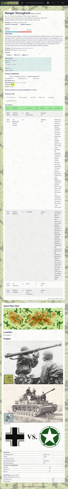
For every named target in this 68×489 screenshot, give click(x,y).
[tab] (11, 97)
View (49, 299)
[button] (35, 3)
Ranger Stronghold (15, 18)
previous (34, 16)
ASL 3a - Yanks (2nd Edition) (13, 16)
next (29, 16)
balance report (59, 299)
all (52, 299)
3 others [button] (37, 20)
